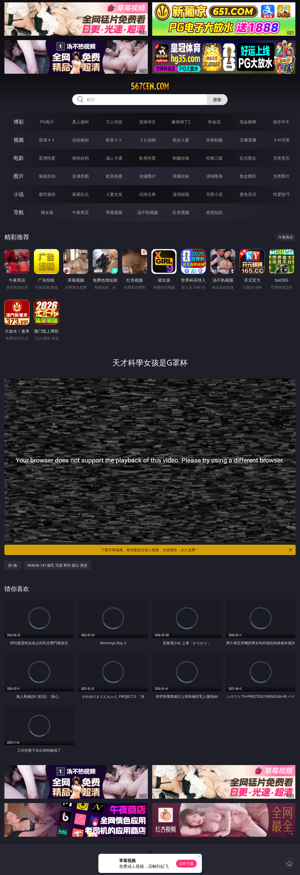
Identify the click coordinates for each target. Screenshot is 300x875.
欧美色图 (114, 176)
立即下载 (186, 863)
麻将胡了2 (181, 122)
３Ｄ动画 (147, 140)
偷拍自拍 (80, 158)
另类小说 (214, 194)
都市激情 (47, 194)
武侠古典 (147, 194)
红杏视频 (181, 212)
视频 (18, 139)
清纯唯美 (214, 176)
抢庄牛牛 (281, 122)
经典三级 (214, 158)
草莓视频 (114, 212)
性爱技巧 (281, 194)
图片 (18, 176)
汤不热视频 (147, 212)
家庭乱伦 (80, 194)
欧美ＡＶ (114, 140)
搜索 (217, 99)
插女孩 (47, 212)
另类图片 (281, 176)
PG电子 (47, 122)
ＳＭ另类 (281, 140)
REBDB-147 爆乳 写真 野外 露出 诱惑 (57, 565)
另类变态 (281, 158)
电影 (18, 157)
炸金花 (214, 122)
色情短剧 (214, 212)
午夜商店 (80, 212)
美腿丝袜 (181, 176)
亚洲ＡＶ (47, 140)
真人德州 (80, 122)
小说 (18, 194)
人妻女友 (114, 194)
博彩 (18, 121)
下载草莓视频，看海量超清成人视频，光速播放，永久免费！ (197, 550)
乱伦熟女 (248, 158)
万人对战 (114, 122)
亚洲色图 (80, 176)
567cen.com (150, 86)
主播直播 (248, 140)
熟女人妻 (181, 140)
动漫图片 (147, 176)
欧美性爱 (147, 158)
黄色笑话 (248, 194)
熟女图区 (248, 176)
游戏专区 (147, 122)
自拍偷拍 (80, 140)
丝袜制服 (214, 140)
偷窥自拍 (47, 176)
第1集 (12, 565)
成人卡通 (114, 158)
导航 (18, 212)
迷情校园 (181, 194)
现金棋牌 (248, 122)
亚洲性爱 (47, 158)
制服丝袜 (181, 158)
